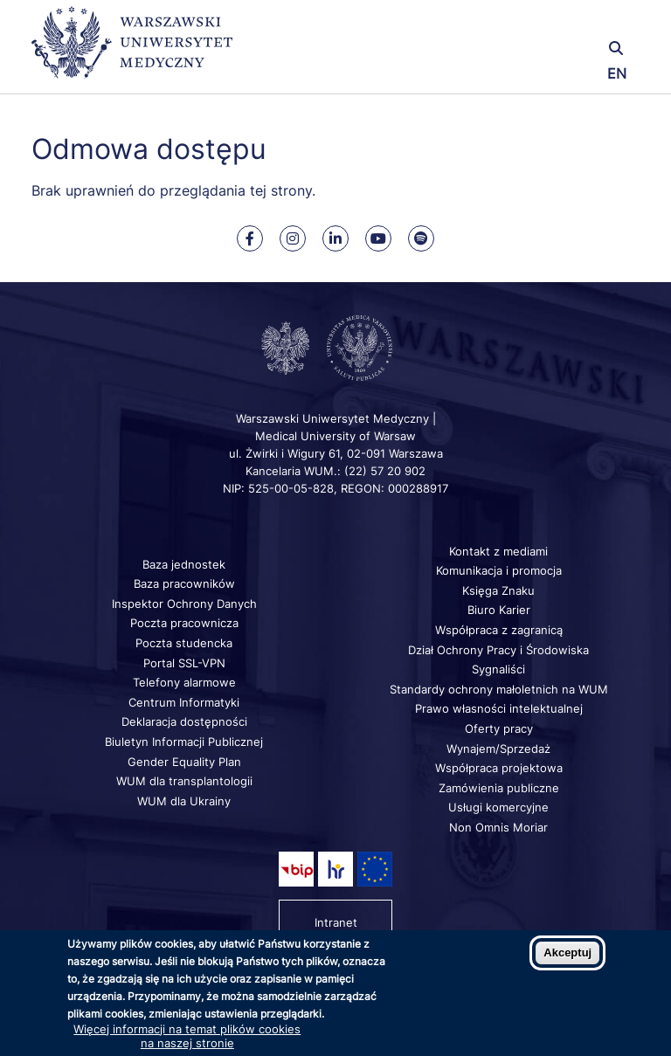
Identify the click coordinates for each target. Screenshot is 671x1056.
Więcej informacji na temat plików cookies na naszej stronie (187, 1036)
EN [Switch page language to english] (616, 73)
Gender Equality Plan (184, 762)
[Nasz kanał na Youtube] (378, 238)
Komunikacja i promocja (499, 570)
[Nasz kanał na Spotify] (421, 238)
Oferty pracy (499, 728)
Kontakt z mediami (498, 551)
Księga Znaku (498, 590)
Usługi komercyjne (498, 807)
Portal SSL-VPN (184, 663)
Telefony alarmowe (184, 682)
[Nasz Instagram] (293, 238)
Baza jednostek (183, 564)
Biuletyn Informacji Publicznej (184, 742)
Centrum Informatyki (183, 702)
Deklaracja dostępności (184, 721)
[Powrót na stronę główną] (131, 50)
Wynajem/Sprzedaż (498, 749)
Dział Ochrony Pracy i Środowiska (498, 650)
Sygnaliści (498, 669)
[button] (538, 24)
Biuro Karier (498, 610)
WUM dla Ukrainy (184, 801)
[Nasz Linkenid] (335, 238)
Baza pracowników (184, 583)
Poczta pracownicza (184, 623)
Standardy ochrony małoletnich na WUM (499, 689)
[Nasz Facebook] (250, 238)
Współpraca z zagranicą (499, 630)
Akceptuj (567, 952)
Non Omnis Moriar (498, 827)
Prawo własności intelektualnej (499, 708)
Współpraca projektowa (499, 768)
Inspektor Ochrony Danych (184, 604)
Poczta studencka (183, 643)
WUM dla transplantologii (184, 781)
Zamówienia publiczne (499, 788)
